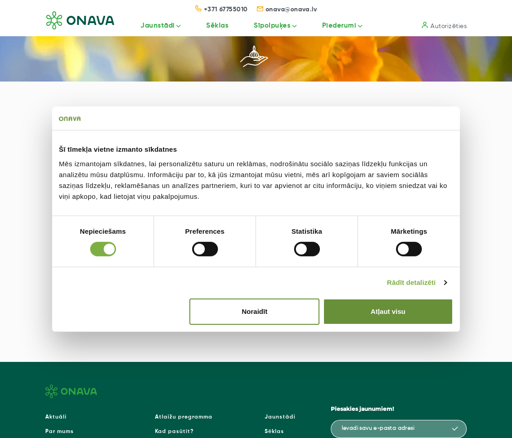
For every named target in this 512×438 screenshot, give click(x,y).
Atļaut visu (388, 311)
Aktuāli (56, 417)
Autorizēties (444, 25)
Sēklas (215, 25)
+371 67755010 (221, 9)
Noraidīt (255, 311)
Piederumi (338, 25)
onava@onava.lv (287, 9)
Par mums (59, 431)
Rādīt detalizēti (411, 282)
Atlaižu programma (184, 417)
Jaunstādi (154, 25)
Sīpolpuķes (270, 25)
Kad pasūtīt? (174, 431)
